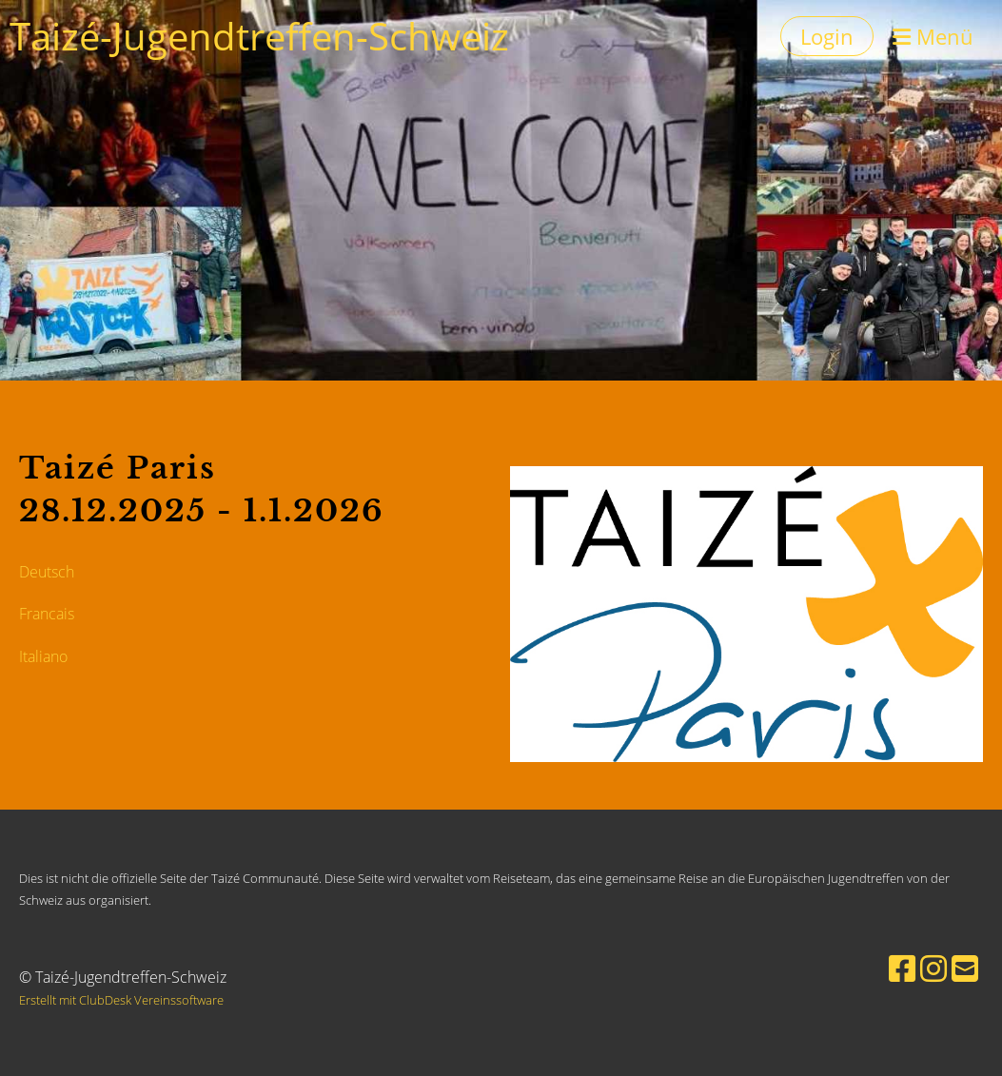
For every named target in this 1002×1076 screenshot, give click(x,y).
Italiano (43, 656)
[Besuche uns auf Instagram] (933, 968)
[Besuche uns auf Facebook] (902, 968)
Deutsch (46, 571)
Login (827, 36)
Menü (933, 36)
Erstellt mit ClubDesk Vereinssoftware (121, 999)
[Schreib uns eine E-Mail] (965, 968)
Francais (46, 613)
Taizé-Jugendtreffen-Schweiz (259, 36)
